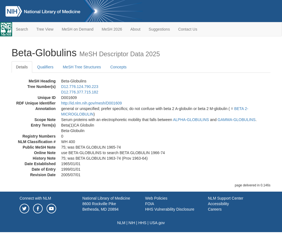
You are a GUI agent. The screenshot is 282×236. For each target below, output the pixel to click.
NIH (132, 223)
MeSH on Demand (77, 29)
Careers (215, 209)
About (135, 29)
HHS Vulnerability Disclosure (169, 209)
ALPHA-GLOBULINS (191, 119)
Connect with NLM (35, 198)
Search (22, 29)
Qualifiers (45, 67)
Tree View (44, 29)
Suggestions (159, 29)
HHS (142, 223)
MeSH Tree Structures (82, 67)
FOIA (149, 204)
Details (22, 67)
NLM (121, 223)
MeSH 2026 (112, 29)
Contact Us (187, 29)
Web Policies (156, 198)
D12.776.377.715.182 (79, 92)
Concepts (118, 67)
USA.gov (157, 223)
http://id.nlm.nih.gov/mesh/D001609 (91, 103)
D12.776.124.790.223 (79, 86)
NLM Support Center (225, 198)
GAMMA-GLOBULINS (237, 119)
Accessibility (218, 204)
